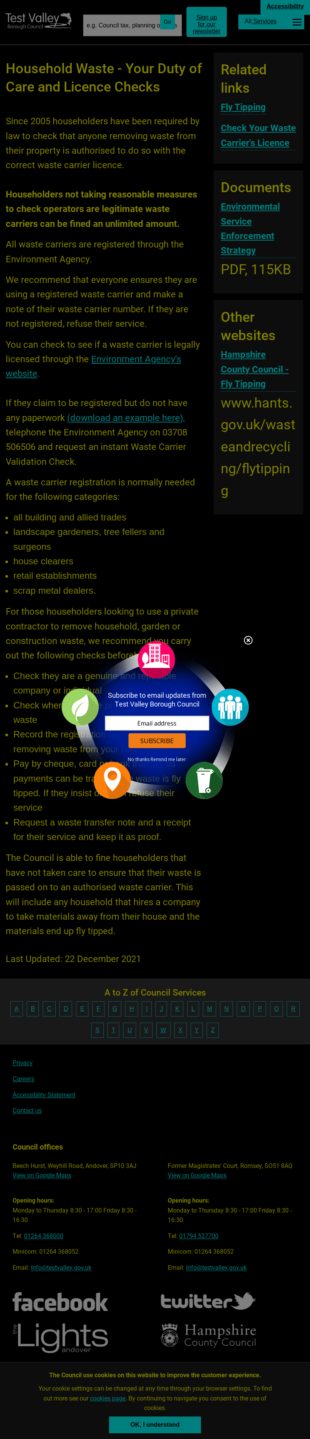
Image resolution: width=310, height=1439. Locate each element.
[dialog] (155, 719)
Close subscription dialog (248, 641)
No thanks (138, 759)
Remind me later (168, 759)
